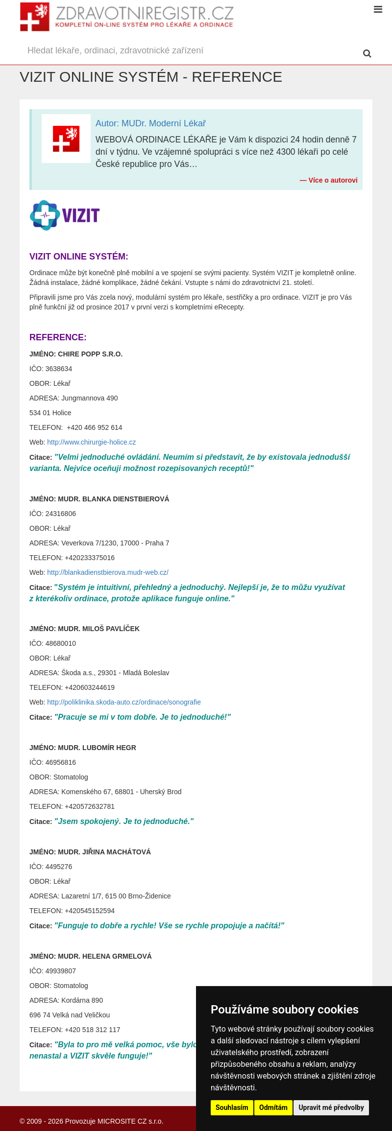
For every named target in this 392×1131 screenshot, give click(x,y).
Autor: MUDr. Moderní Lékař (151, 123)
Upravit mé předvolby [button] (331, 1107)
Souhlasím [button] (232, 1107)
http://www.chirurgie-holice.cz (91, 442)
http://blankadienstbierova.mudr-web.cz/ (107, 572)
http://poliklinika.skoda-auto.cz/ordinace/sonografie (124, 702)
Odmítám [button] (273, 1107)
